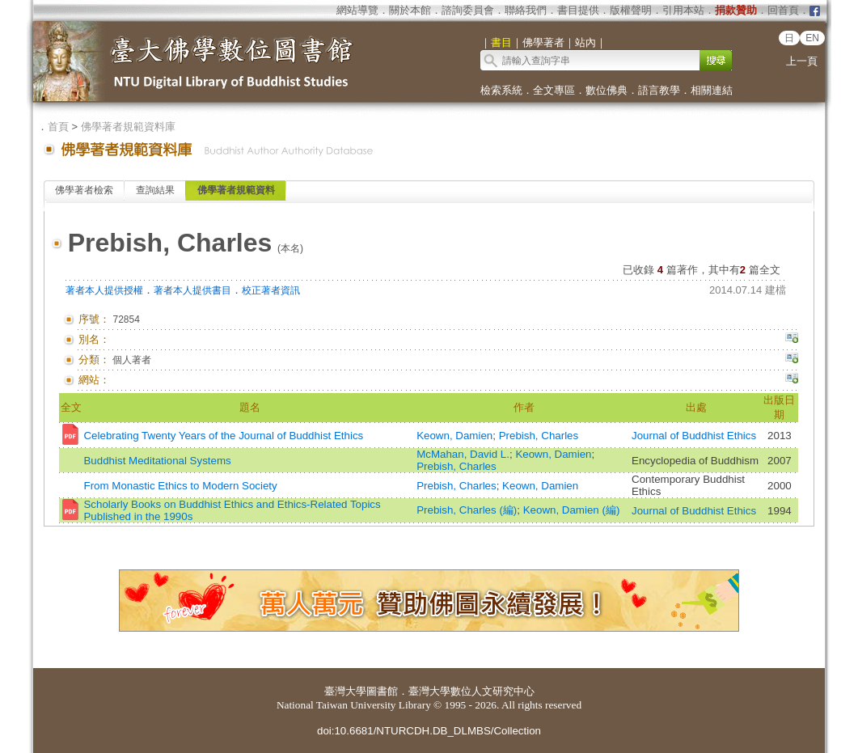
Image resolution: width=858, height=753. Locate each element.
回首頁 (783, 10)
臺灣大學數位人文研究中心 (471, 691)
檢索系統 (501, 90)
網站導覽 (357, 10)
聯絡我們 (526, 10)
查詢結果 (155, 190)
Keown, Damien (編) (571, 510)
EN (812, 38)
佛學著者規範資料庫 (128, 127)
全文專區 (554, 90)
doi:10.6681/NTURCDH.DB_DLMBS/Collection (429, 731)
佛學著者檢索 (84, 190)
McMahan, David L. (462, 454)
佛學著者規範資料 (236, 190)
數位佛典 (606, 90)
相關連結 (712, 90)
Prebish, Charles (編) (466, 510)
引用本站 (683, 10)
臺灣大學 (345, 691)
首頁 (58, 127)
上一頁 (802, 61)
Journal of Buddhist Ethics (694, 435)
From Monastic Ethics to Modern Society (180, 486)
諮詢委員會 (468, 10)
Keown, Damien (454, 435)
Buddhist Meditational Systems (156, 461)
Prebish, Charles (539, 435)
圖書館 (382, 691)
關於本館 (410, 10)
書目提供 (578, 10)
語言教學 (659, 90)
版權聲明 (631, 10)
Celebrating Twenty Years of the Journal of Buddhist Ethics (223, 435)
